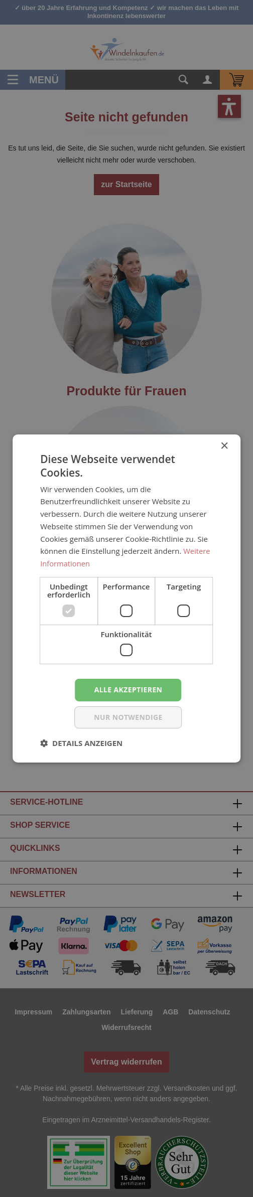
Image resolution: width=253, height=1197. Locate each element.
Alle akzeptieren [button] (128, 689)
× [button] (224, 446)
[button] (81, 742)
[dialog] (126, 598)
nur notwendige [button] (128, 717)
